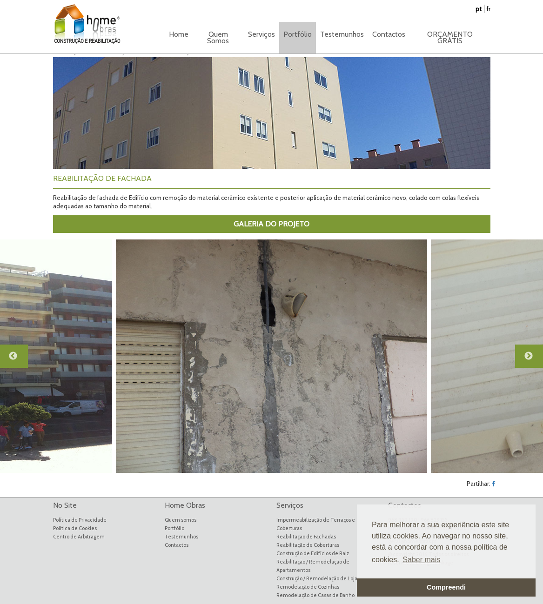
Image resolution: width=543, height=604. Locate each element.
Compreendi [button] (446, 587)
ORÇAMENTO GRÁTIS (450, 37)
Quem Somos (218, 37)
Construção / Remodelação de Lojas (318, 578)
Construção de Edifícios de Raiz (312, 553)
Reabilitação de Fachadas (306, 536)
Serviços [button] (261, 34)
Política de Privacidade (80, 520)
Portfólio (174, 528)
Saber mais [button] (421, 560)
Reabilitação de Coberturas (307, 545)
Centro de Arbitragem (79, 536)
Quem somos (180, 520)
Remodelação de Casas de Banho (315, 595)
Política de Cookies (75, 528)
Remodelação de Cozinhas (307, 587)
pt (479, 9)
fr (488, 9)
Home (178, 34)
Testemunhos (342, 34)
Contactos (388, 34)
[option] (271, 356)
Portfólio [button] (297, 34)
